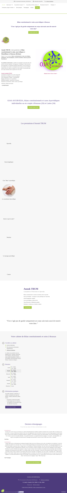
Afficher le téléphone (49, 1)
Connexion (63, 491)
